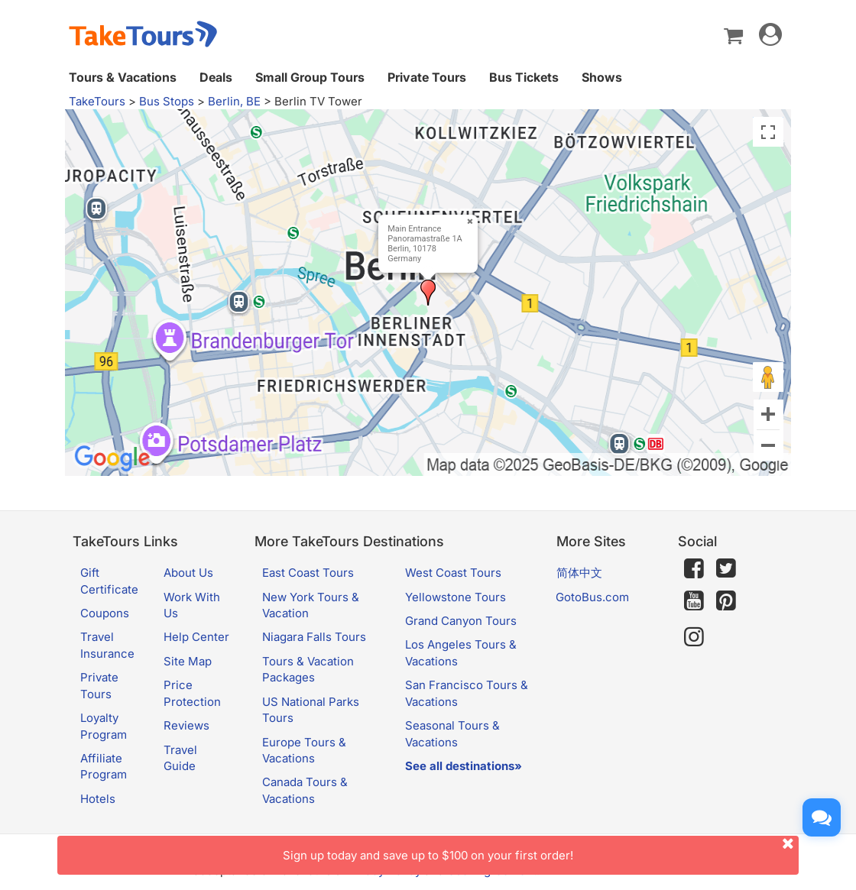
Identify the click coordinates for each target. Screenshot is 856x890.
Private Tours (426, 77)
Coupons (104, 613)
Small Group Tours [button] (310, 77)
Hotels (97, 798)
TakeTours (97, 101)
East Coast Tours (308, 572)
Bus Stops (166, 101)
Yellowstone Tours (455, 597)
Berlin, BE (234, 101)
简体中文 (579, 572)
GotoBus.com (592, 597)
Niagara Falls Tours (314, 636)
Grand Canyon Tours (461, 620)
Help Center (196, 636)
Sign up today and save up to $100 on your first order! (541, 849)
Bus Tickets (524, 77)
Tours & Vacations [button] (123, 77)
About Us (188, 572)
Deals (215, 77)
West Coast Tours (453, 572)
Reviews (186, 725)
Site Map (188, 661)
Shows (602, 77)
